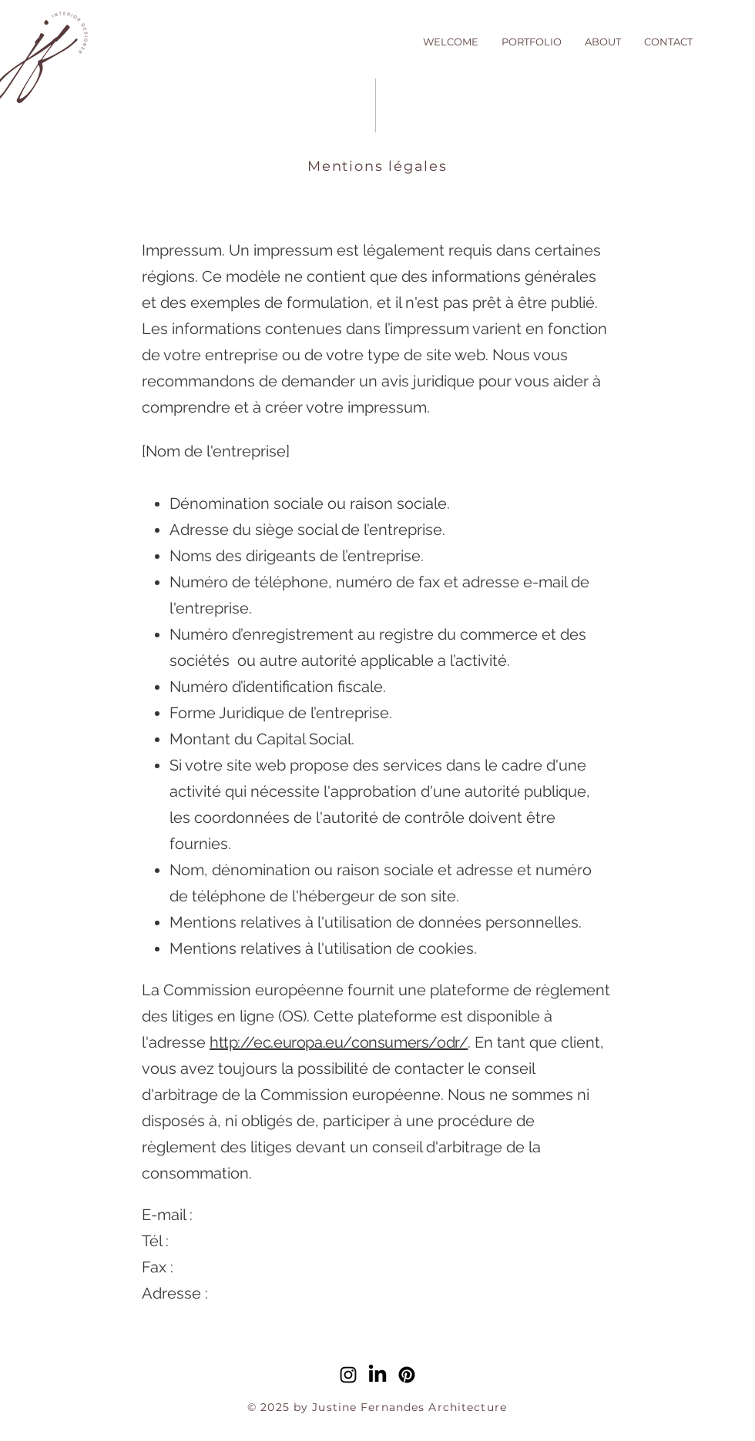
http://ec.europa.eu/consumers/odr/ (339, 1042)
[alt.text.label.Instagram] (348, 1375)
